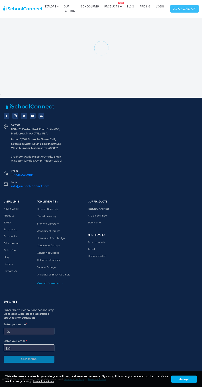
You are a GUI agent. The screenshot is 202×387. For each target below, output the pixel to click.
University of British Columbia (53, 274)
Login (160, 6)
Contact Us (10, 271)
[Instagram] (15, 116)
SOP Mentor (94, 222)
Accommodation (97, 242)
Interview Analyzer (98, 209)
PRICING (145, 6)
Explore (51, 6)
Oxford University (46, 216)
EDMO (7, 222)
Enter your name (15, 324)
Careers (8, 264)
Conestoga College (48, 245)
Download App (184, 8)
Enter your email (15, 341)
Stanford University (48, 224)
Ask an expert (12, 243)
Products (111, 5)
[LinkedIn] (41, 116)
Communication (97, 256)
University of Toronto (48, 231)
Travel (91, 249)
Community (10, 236)
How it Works (11, 209)
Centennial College (48, 253)
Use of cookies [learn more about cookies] (43, 381)
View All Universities (50, 283)
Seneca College (46, 267)
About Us (9, 216)
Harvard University (47, 209)
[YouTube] (33, 116)
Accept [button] (184, 379)
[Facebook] (6, 116)
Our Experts (69, 8)
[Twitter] (24, 116)
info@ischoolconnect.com (30, 186)
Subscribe (29, 359)
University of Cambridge (51, 238)
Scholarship (10, 229)
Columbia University (48, 260)
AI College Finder (97, 216)
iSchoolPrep (89, 6)
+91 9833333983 (22, 175)
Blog (130, 6)
